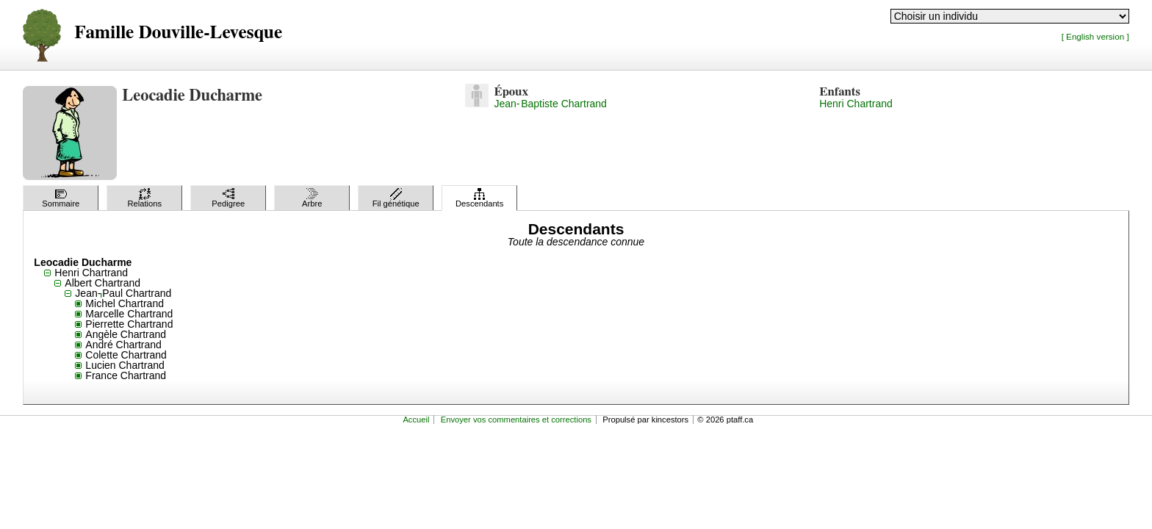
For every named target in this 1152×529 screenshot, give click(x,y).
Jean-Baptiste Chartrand (550, 103)
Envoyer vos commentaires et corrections (516, 419)
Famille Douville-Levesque (178, 33)
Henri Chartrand (856, 103)
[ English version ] (1095, 36)
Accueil (416, 419)
